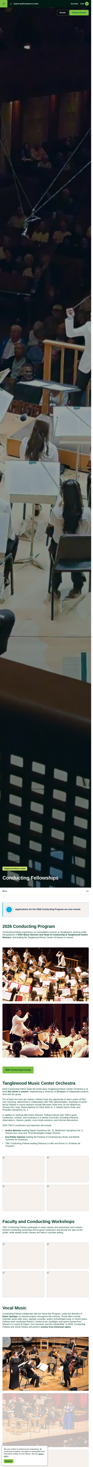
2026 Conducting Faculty (18, 1070)
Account (74, 4)
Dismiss (8, 1461)
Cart (84, 4)
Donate (63, 13)
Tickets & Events (79, 13)
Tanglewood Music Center (15, 869)
